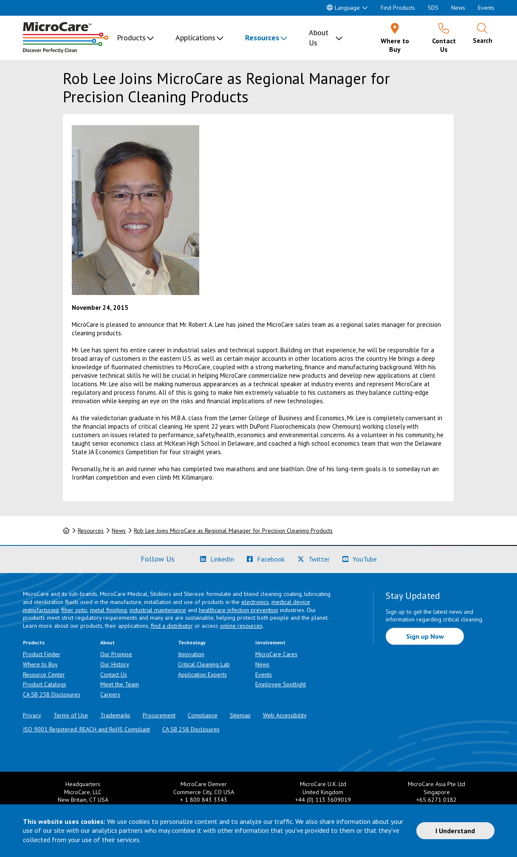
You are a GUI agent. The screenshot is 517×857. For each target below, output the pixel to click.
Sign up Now (425, 636)
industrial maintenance (158, 610)
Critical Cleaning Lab (204, 664)
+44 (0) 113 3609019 (323, 800)
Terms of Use (71, 715)
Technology (192, 642)
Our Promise (116, 654)
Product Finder (41, 654)
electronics (255, 602)
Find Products (398, 7)
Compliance (203, 715)
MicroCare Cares (276, 654)
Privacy (32, 715)
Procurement (159, 715)
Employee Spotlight (280, 684)
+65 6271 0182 (436, 800)
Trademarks (115, 715)
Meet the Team (119, 684)
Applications (195, 37)
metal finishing (108, 610)
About (107, 642)
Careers (110, 694)
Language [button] (343, 7)
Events (486, 7)
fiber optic (74, 610)
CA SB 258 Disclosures (51, 694)
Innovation (191, 654)
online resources (241, 625)
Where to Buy (40, 664)
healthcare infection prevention (238, 610)
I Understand (455, 830)
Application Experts (202, 674)
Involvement (270, 642)
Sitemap (240, 715)
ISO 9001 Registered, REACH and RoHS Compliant (86, 729)
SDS (433, 7)
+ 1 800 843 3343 (203, 800)
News (458, 7)
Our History (114, 664)
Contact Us (113, 674)
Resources (262, 37)
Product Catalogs (44, 684)
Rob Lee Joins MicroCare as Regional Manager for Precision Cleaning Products (233, 530)
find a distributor (172, 625)
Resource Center (44, 674)
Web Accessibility (285, 715)
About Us (318, 38)
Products (131, 37)
